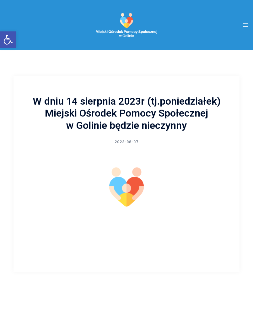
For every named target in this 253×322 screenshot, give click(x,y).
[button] (8, 39)
